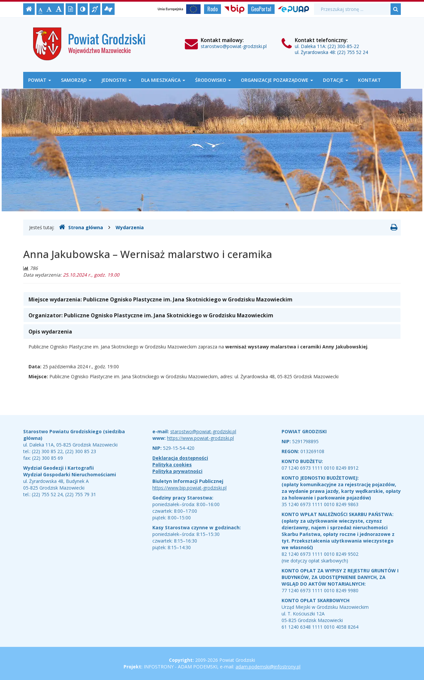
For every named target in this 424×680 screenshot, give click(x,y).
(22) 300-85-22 (343, 46)
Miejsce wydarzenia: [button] (160, 299)
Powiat (39, 80)
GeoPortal (261, 9)
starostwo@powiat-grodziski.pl (234, 46)
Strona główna (81, 227)
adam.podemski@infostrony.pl (268, 666)
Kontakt (369, 80)
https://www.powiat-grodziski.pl (200, 438)
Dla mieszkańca (163, 80)
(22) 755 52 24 (352, 52)
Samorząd (76, 80)
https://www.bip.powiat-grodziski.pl (189, 488)
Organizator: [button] (150, 315)
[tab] (212, 299)
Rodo (212, 9)
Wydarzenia (130, 227)
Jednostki (116, 80)
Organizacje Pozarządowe (277, 80)
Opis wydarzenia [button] (50, 331)
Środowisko (213, 80)
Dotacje (335, 80)
